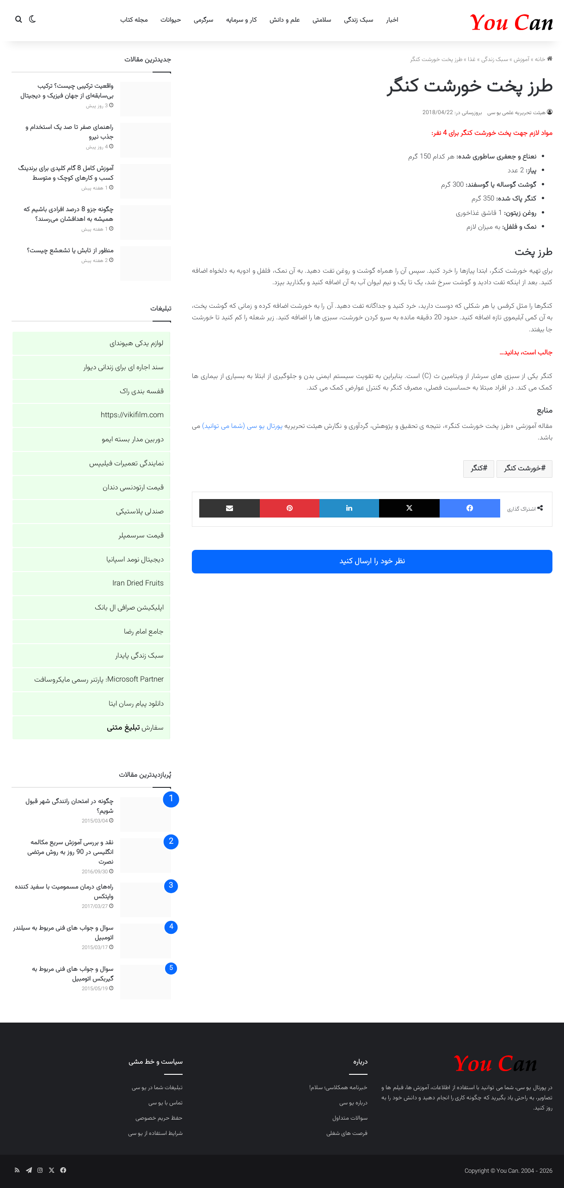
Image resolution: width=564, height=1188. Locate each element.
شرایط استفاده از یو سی (155, 1133)
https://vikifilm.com (132, 415)
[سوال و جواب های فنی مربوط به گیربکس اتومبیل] (145, 982)
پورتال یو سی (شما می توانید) (242, 426)
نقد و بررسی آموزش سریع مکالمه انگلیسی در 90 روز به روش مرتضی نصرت (70, 852)
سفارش (135, 728)
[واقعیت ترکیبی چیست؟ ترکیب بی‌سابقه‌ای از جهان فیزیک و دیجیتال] (145, 99)
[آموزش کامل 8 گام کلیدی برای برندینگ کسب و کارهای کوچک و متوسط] (145, 181)
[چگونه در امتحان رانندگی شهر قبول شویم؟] (145, 814)
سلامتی (322, 20)
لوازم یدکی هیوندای (137, 343)
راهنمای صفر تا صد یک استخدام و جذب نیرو (69, 132)
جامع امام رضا (144, 632)
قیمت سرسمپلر (141, 536)
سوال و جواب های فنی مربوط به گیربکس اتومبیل (72, 974)
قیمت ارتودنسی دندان (133, 488)
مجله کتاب (133, 20)
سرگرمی (203, 20)
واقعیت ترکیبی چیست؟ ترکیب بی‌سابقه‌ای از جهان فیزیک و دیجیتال (66, 91)
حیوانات (170, 20)
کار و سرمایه (241, 20)
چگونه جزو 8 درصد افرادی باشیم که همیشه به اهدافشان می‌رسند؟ (68, 215)
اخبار (392, 20)
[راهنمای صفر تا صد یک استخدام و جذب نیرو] (145, 140)
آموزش (521, 59)
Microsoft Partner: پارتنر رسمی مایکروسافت (99, 680)
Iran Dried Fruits (138, 584)
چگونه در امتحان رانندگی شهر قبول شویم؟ (69, 806)
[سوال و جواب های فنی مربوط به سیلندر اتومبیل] (145, 941)
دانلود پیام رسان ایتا (136, 704)
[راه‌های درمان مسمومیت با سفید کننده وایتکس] (145, 900)
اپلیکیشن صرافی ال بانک (129, 608)
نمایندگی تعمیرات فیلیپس (126, 464)
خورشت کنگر (522, 469)
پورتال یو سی (531, 1087)
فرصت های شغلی (347, 1133)
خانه (543, 59)
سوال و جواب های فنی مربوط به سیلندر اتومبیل (63, 933)
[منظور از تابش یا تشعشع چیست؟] (145, 263)
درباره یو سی (353, 1103)
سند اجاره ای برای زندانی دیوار (123, 367)
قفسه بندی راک (142, 391)
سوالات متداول (350, 1118)
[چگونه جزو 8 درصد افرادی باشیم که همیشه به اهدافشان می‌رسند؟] (145, 222)
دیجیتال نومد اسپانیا (135, 560)
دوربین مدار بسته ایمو (133, 440)
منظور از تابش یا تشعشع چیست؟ (70, 251)
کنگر (477, 469)
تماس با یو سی (165, 1103)
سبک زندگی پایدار (139, 656)
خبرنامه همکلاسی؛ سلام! (338, 1087)
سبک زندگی (358, 20)
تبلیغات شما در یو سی (157, 1087)
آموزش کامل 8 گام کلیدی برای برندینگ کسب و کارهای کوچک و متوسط (65, 173)
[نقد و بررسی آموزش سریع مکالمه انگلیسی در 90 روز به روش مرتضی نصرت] (145, 855)
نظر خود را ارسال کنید (372, 561)
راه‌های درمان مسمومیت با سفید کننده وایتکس (64, 892)
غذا (472, 59)
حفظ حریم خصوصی (159, 1118)
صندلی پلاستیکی (140, 512)
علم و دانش (285, 20)
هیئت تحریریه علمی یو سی (516, 113)
